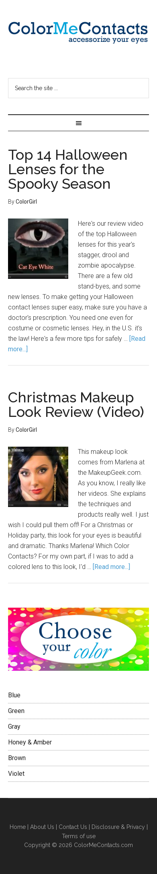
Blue (14, 695)
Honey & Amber (30, 742)
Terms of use (79, 836)
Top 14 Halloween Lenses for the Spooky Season (68, 169)
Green (16, 711)
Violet (16, 773)
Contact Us (73, 827)
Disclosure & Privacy (118, 827)
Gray (14, 726)
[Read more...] (111, 567)
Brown (17, 758)
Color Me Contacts (78, 34)
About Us (42, 827)
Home (18, 827)
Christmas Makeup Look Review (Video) (76, 404)
